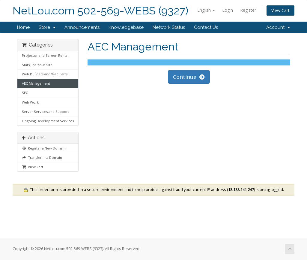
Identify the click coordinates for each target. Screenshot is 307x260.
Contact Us (206, 27)
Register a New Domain (44, 148)
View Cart (280, 10)
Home (23, 27)
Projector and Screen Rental (45, 55)
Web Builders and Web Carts (44, 74)
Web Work (30, 102)
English (206, 10)
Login (227, 10)
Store (47, 27)
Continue (189, 76)
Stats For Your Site (37, 64)
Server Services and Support (45, 111)
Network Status (169, 27)
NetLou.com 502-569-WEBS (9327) (100, 10)
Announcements (82, 27)
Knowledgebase (126, 27)
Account (278, 27)
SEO (25, 92)
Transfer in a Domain (42, 157)
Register (248, 10)
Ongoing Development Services (48, 121)
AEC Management (36, 83)
